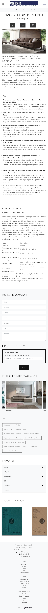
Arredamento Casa (21, 10)
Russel (35, 10)
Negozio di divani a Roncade (12, 434)
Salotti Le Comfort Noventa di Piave (13, 442)
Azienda (24, 561)
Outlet (24, 570)
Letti (24, 600)
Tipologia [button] (6, 485)
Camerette (24, 602)
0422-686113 (25, 554)
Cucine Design (24, 579)
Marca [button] (6, 467)
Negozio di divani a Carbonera (12, 438)
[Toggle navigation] (44, 4)
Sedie (24, 588)
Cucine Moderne (24, 581)
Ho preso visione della (15, 346)
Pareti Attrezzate (24, 596)
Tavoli (24, 585)
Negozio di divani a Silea (31, 434)
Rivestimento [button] (7, 476)
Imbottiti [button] (6, 472)
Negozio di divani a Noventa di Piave (14, 429)
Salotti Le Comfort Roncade (11, 447)
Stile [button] (5, 481)
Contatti (24, 568)
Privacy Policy (22, 346)
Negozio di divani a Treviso (11, 425)
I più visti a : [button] (7, 490)
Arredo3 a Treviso (24, 573)
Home (12, 10)
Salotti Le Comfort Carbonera (12, 451)
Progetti (24, 566)
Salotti (30, 10)
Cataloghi (24, 564)
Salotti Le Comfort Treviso (32, 438)
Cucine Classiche (24, 583)
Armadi (24, 598)
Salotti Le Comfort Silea (30, 447)
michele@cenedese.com (25, 552)
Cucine (24, 576)
